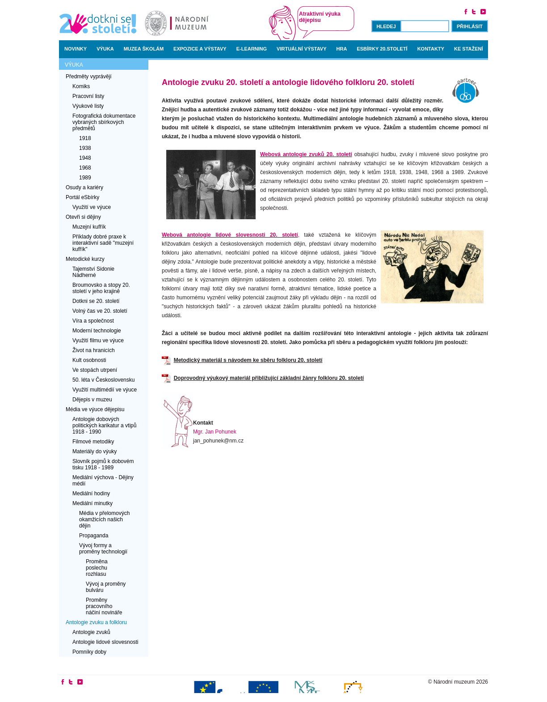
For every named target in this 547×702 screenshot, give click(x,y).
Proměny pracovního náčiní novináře (104, 606)
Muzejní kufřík (89, 227)
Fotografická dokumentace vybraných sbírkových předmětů (103, 122)
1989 (85, 177)
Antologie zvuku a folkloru (96, 622)
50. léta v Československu (103, 380)
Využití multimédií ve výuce (104, 390)
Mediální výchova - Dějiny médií (103, 480)
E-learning (251, 48)
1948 (85, 158)
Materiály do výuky (94, 451)
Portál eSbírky (82, 197)
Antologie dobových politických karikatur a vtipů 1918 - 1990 (104, 425)
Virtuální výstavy (301, 48)
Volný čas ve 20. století (99, 311)
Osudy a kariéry (84, 187)
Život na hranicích (93, 350)
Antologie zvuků (91, 632)
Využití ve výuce (91, 207)
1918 (85, 138)
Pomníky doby (89, 652)
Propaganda (93, 535)
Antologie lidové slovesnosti (105, 642)
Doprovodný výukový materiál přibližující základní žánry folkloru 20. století (269, 378)
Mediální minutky (92, 503)
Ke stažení (468, 48)
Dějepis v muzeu (92, 399)
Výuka (105, 48)
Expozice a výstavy (200, 48)
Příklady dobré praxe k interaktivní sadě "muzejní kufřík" (103, 243)
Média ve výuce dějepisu (95, 409)
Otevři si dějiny (83, 217)
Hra (342, 48)
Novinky (75, 48)
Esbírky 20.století (382, 48)
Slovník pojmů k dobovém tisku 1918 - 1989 (103, 464)
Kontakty (430, 48)
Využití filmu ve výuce (98, 340)
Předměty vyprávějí (89, 76)
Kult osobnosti (89, 360)
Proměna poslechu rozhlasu (97, 567)
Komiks (81, 86)
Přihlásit (470, 26)
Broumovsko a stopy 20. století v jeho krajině (101, 288)
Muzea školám (144, 48)
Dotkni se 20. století (95, 301)
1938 (85, 148)
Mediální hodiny (91, 493)
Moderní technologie (96, 331)
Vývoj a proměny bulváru (106, 587)
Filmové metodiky (93, 441)
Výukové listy (88, 106)
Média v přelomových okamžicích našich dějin (104, 519)
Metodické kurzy (85, 259)
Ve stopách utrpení (94, 370)
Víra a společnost (93, 321)
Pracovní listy (88, 96)
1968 (85, 168)
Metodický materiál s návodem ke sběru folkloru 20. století (248, 360)
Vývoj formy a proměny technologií (103, 548)
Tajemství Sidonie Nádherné (93, 272)
